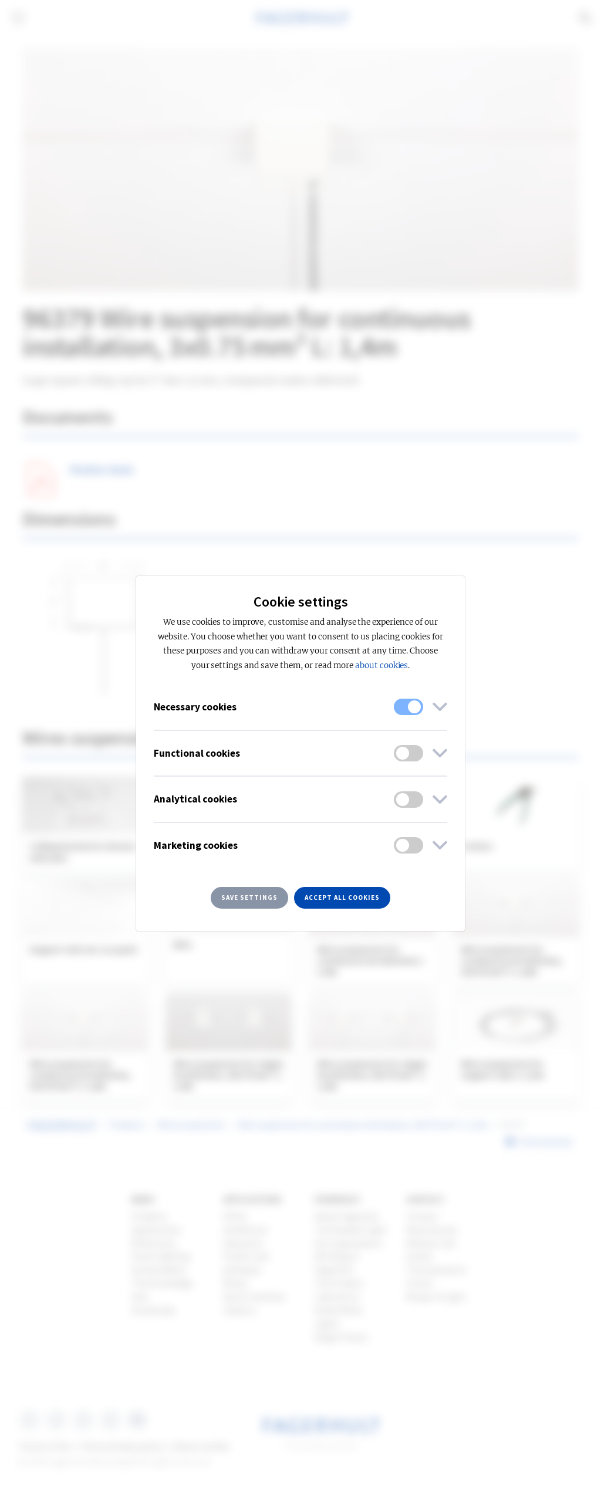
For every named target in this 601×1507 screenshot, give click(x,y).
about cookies (381, 665)
